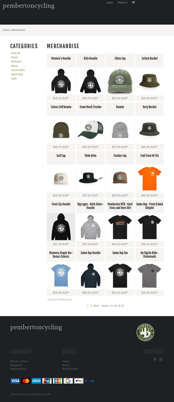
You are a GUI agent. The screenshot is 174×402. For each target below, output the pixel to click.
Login (110, 2)
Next (96, 305)
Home (6, 30)
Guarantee (16, 365)
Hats (14, 78)
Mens (14, 65)
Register (122, 2)
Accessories (18, 70)
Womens (16, 61)
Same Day (17, 74)
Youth (14, 57)
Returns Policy (18, 361)
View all (15, 53)
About (65, 365)
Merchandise (70, 368)
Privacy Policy (18, 368)
